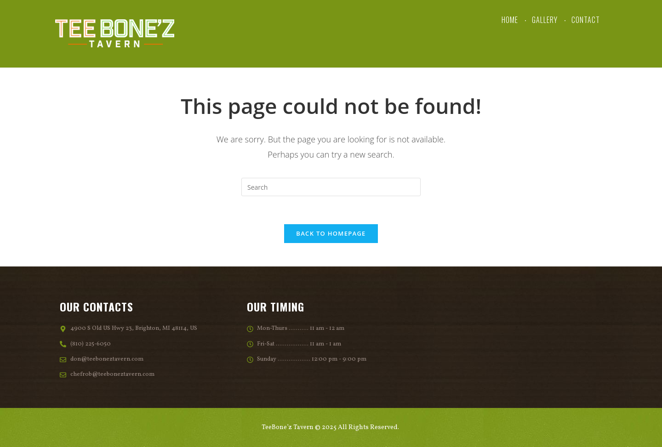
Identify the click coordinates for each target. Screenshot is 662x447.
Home (510, 19)
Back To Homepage (330, 233)
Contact (585, 19)
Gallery (545, 19)
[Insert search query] (331, 187)
